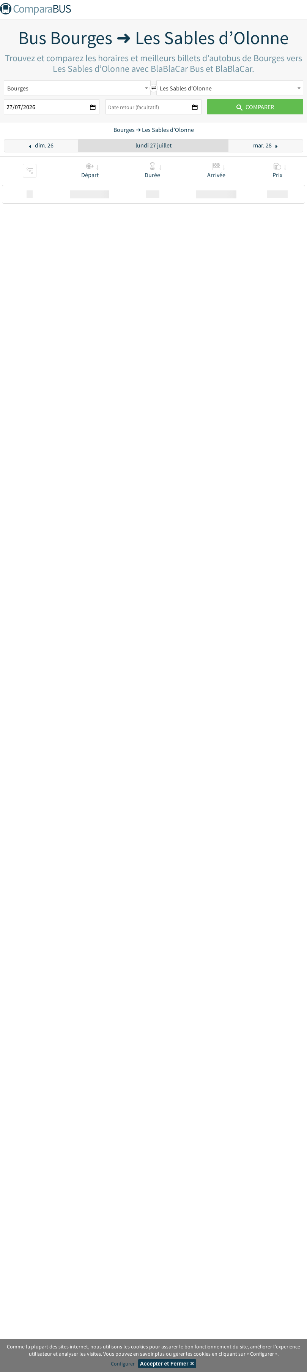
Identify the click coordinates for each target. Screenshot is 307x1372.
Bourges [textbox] (17, 88)
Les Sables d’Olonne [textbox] (186, 88)
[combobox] (77, 87)
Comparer (255, 107)
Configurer (123, 1363)
